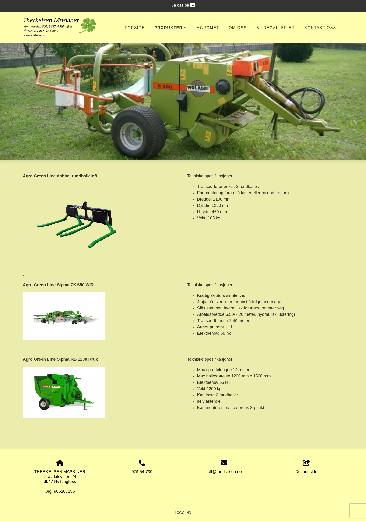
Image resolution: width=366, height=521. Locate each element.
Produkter (171, 28)
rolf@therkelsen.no (224, 471)
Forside (135, 27)
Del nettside (306, 467)
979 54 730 (141, 471)
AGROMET (208, 27)
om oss (238, 27)
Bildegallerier (275, 27)
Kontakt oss (320, 27)
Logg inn (183, 512)
